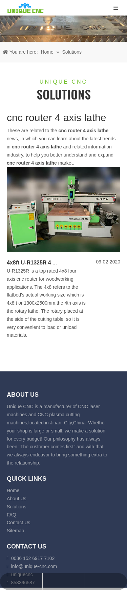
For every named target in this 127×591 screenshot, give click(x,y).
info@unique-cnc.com (34, 566)
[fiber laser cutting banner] (63, 29)
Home (13, 490)
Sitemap (15, 530)
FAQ (11, 514)
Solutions (16, 506)
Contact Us (18, 522)
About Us (16, 498)
